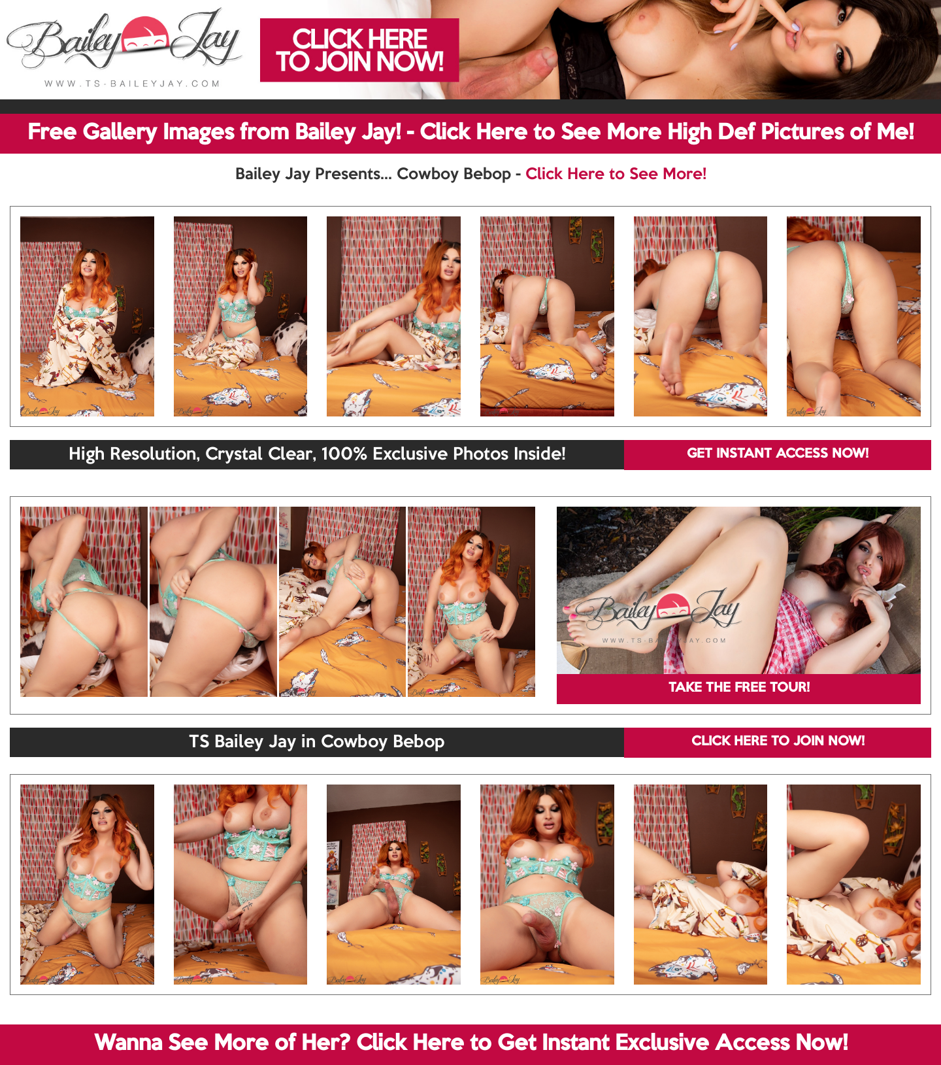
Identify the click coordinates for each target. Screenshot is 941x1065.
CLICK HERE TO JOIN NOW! (778, 742)
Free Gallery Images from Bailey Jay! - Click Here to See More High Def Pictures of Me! (470, 133)
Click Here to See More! (615, 174)
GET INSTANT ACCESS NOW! (777, 454)
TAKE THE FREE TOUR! (739, 688)
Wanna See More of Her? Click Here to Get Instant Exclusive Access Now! (471, 1044)
